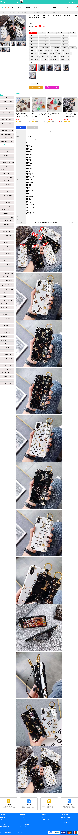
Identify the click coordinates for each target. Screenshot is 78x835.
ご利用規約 (3, 824)
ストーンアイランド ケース (7, 383)
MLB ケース (4, 336)
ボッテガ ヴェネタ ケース (7, 273)
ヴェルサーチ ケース (6, 246)
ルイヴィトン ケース (7, 12)
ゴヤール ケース (5, 224)
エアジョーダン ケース (7, 217)
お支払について (44, 817)
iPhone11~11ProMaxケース (7, 119)
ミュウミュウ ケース (6, 253)
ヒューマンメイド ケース (7, 358)
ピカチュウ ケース (5, 380)
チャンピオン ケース (6, 188)
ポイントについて (24, 824)
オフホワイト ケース (6, 184)
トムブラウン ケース (6, 250)
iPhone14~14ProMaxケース (7, 108)
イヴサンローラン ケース (7, 162)
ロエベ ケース (4, 325)
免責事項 (22, 819)
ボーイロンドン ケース (6, 300)
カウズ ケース (4, 242)
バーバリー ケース (5, 166)
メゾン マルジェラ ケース (7, 373)
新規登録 (68, 2)
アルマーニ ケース (5, 314)
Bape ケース (4, 340)
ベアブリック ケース (6, 354)
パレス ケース (4, 304)
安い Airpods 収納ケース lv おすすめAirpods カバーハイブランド (55, 114)
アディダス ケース (5, 210)
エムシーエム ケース (6, 173)
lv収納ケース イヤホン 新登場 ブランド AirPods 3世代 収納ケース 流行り (39, 114)
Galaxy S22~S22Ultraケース (7, 134)
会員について (23, 822)
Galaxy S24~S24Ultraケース (7, 127)
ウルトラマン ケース (6, 362)
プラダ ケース (5, 170)
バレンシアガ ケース (6, 235)
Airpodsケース (55, 7)
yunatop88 (15, 2)
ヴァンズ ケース (5, 293)
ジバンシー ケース (5, 231)
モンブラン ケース (5, 329)
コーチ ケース (4, 199)
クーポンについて (24, 826)
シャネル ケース (5, 148)
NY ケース (4, 307)
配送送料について (45, 819)
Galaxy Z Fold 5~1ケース (6, 141)
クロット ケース (5, 311)
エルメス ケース (5, 159)
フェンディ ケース (5, 181)
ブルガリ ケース (5, 277)
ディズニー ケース (5, 318)
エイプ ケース (4, 257)
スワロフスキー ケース (7, 280)
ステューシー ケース (6, 191)
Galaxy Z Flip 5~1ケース (6, 138)
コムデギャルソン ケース (7, 289)
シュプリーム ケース (6, 177)
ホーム (13, 7)
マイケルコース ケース (6, 220)
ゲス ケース (4, 296)
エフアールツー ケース (6, 351)
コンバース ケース (5, 347)
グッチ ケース (5, 155)
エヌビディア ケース (6, 264)
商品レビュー (3, 819)
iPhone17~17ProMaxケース (7, 98)
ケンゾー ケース (5, 228)
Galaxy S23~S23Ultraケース (7, 130)
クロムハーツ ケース (6, 195)
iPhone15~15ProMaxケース (7, 105)
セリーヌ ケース (5, 239)
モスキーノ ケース (5, 206)
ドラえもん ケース (5, 322)
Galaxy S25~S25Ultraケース (7, 123)
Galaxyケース (46, 7)
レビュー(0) (32, 127)
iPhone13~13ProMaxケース (7, 112)
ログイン (75, 2)
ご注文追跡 (65, 7)
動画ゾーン (3, 822)
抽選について (44, 826)
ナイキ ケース (5, 213)
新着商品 (28, 7)
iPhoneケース (36, 7)
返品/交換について (45, 824)
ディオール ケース (6, 202)
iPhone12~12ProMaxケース (7, 116)
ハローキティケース (6, 365)
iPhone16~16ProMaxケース (7, 101)
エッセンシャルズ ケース (7, 376)
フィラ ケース (4, 260)
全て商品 (20, 7)
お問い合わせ (36, 87)
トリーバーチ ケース (6, 333)
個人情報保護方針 (4, 826)
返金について (44, 822)
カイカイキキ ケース (6, 369)
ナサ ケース (4, 343)
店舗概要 (22, 817)
